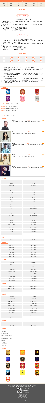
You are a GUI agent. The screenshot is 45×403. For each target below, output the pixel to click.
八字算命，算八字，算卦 (10, 115)
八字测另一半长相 (11, 305)
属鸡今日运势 (33, 254)
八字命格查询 (11, 278)
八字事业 (11, 194)
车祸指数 (11, 231)
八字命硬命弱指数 (33, 215)
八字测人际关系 (33, 278)
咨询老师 (4, 118)
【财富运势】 (3, 106)
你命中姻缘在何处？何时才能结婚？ (12, 108)
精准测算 (4, 87)
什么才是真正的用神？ (5, 333)
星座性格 (37, 361)
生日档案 (37, 375)
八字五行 (11, 201)
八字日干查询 (11, 273)
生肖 (11, 5)
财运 (34, 3)
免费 (26, 5)
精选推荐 (4, 178)
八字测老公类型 (33, 303)
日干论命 (22, 375)
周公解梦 (37, 355)
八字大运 (11, 187)
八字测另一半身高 (11, 310)
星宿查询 (11, 206)
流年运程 (7, 368)
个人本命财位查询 (33, 322)
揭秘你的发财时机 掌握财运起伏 (11, 106)
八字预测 (33, 190)
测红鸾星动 (11, 227)
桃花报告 (22, 101)
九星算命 (11, 204)
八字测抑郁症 (33, 276)
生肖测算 (22, 368)
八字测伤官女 (11, 286)
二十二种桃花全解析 (9, 113)
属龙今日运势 (11, 249)
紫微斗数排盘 (33, 181)
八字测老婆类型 (33, 301)
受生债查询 (11, 185)
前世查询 (11, 264)
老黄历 (11, 183)
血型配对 (7, 381)
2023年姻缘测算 (11, 301)
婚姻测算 (37, 94)
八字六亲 (11, 197)
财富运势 (22, 94)
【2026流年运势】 (4, 103)
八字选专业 (11, 262)
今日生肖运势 (22, 53)
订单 (44, 1)
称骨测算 (7, 375)
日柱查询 (11, 199)
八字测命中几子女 (11, 271)
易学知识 (4, 328)
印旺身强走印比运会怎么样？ (6, 338)
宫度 (11, 208)
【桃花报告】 (3, 113)
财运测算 (4, 320)
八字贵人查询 (33, 280)
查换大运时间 (33, 224)
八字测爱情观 (33, 296)
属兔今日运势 (33, 247)
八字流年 (33, 187)
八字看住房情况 (4, 343)
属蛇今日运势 (33, 249)
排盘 (4, 3)
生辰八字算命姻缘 (11, 288)
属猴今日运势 (11, 254)
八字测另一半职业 (33, 310)
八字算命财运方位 (11, 325)
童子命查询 (33, 185)
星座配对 (7, 361)
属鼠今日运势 (11, 245)
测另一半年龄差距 (33, 305)
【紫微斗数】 (3, 110)
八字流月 (11, 190)
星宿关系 (33, 206)
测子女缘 (11, 229)
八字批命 (37, 101)
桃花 (19, 5)
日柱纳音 (33, 201)
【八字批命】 (3, 115)
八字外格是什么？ (4, 336)
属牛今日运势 (33, 245)
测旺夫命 (11, 317)
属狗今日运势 (11, 256)
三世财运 (22, 355)
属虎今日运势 (11, 247)
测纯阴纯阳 (33, 231)
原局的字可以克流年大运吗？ (6, 335)
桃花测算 (4, 283)
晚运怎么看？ (3, 331)
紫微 (4, 5)
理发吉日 (33, 239)
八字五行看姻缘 (11, 312)
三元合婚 (11, 220)
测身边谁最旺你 (11, 269)
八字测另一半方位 (33, 308)
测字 (11, 213)
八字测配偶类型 (11, 298)
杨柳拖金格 (3, 340)
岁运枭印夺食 (3, 345)
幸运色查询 (33, 269)
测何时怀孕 (33, 229)
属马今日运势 (11, 252)
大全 (41, 5)
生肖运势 (4, 242)
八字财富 (33, 194)
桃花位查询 (33, 288)
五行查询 (33, 264)
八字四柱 (33, 199)
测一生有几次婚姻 (11, 303)
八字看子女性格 (11, 276)
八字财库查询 (33, 325)
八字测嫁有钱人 (11, 296)
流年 (26, 3)
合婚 (41, 3)
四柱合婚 (33, 220)
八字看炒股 (33, 222)
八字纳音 (11, 217)
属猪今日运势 (33, 256)
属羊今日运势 (33, 252)
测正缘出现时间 (33, 227)
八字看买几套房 (33, 262)
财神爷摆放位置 (33, 208)
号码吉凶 (33, 213)
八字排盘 (11, 181)
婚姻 (19, 3)
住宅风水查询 (11, 215)
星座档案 (22, 361)
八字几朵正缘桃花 (33, 286)
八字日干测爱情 (33, 298)
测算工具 (4, 348)
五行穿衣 (33, 204)
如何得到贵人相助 (33, 271)
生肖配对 (37, 368)
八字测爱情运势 (11, 308)
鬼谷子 (11, 222)
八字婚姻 (33, 192)
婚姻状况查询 (33, 312)
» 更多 (43, 328)
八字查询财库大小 (11, 322)
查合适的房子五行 (33, 273)
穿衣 (11, 3)
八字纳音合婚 (33, 217)
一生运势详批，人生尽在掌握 (11, 110)
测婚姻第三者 (11, 315)
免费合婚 (33, 183)
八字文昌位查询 (11, 280)
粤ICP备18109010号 (22, 400)
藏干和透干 (3, 342)
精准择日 (4, 237)
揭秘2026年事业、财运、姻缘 (12, 103)
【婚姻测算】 (3, 108)
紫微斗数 (7, 101)
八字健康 (33, 197)
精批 (34, 5)
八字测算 (4, 259)
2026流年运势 (8, 94)
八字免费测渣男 (33, 315)
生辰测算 (7, 355)
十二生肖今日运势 (11, 224)
